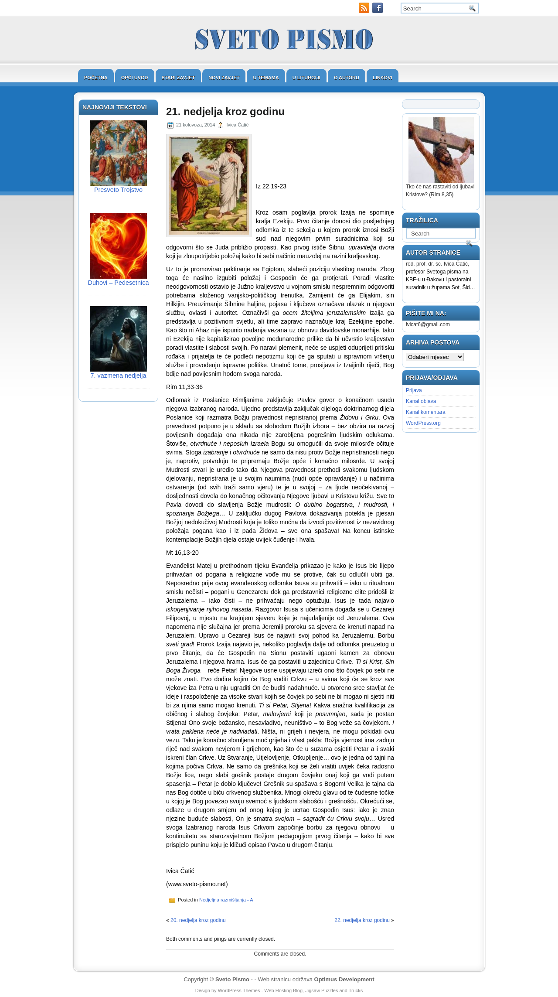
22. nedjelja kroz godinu (362, 920)
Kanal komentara (426, 412)
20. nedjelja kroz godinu (198, 920)
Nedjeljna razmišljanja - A (226, 899)
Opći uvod (134, 77)
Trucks (356, 990)
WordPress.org (423, 423)
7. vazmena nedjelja (118, 375)
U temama (266, 77)
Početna (96, 77)
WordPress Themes (239, 990)
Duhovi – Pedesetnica (118, 282)
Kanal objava (421, 401)
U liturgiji (306, 77)
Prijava (414, 390)
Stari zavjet (178, 77)
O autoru (346, 77)
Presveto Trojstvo (118, 189)
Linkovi (382, 77)
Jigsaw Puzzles (321, 990)
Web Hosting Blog (283, 990)
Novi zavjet (223, 77)
